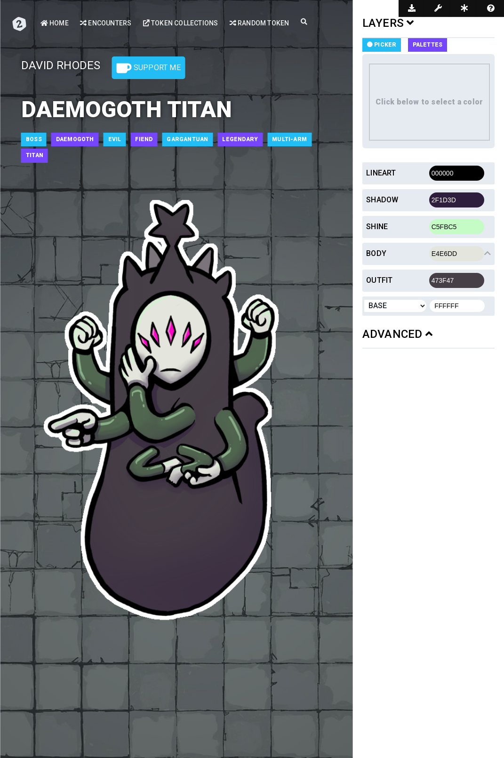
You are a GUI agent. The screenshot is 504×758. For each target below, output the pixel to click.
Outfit (379, 280)
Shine (377, 226)
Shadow (382, 199)
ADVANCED (397, 334)
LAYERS (388, 23)
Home (54, 23)
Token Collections (180, 23)
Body (376, 253)
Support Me (149, 68)
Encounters (105, 23)
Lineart (381, 172)
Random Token (259, 23)
